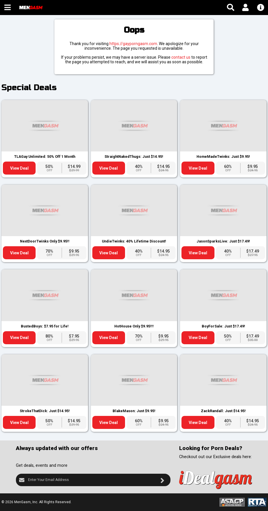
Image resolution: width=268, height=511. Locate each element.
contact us (180, 57)
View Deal (19, 168)
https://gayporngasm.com (133, 43)
